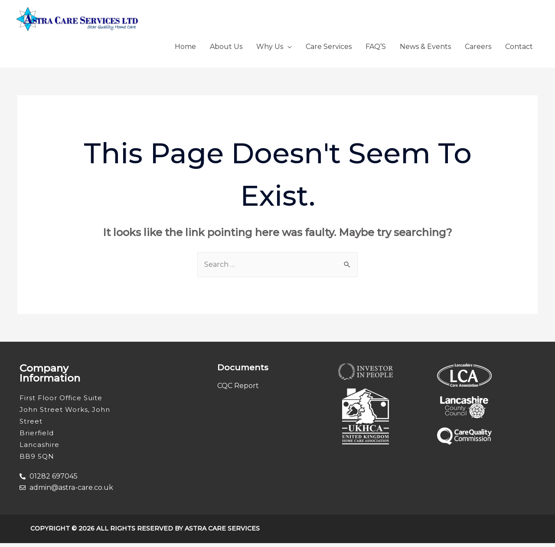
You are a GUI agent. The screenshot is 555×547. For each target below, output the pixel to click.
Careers (478, 50)
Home (185, 50)
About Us (226, 50)
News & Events (425, 50)
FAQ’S (376, 50)
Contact (519, 50)
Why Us (269, 50)
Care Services (329, 50)
